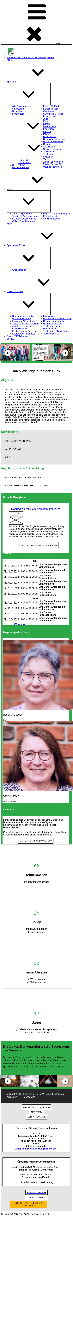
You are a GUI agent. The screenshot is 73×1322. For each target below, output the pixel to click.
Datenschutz (28, 1097)
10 (15, 623)
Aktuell (10, 60)
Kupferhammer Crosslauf (24, 331)
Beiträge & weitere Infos (24, 219)
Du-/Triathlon (18, 165)
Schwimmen (49, 146)
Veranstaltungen (36, 291)
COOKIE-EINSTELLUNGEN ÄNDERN (29, 1204)
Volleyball (48, 157)
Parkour (47, 131)
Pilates (46, 134)
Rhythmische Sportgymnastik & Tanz (54, 137)
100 (23, 623)
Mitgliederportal (50, 216)
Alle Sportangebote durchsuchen (21, 107)
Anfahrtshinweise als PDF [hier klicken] (36, 1149)
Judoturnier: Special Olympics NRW (22, 327)
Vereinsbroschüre (52, 219)
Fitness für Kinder (52, 106)
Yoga (45, 159)
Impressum (11, 1097)
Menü (36, 22)
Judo (45, 119)
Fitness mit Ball (50, 109)
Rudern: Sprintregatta (54, 321)
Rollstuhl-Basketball (53, 141)
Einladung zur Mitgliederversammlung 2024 (34, 508)
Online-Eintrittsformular (23, 221)
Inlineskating (49, 116)
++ (29, 623)
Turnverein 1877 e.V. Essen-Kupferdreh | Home (30, 57)
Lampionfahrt (49, 316)
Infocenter (32, 189)
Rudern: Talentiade (52, 323)
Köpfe (10, 224)
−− (8, 623)
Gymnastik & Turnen (53, 114)
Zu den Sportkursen (53, 162)
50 (18, 623)
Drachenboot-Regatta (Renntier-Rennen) (23, 317)
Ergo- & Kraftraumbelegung (56, 213)
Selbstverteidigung (52, 149)
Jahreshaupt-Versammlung (25, 323)
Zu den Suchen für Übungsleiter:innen (52, 165)
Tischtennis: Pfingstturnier (56, 331)
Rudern (47, 144)
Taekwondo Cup (51, 334)
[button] (36, 441)
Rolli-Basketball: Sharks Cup (57, 318)
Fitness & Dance (20, 167)
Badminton (17, 111)
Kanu (45, 121)
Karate (46, 124)
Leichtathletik (49, 126)
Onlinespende (19, 270)
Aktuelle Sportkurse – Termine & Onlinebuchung (25, 214)
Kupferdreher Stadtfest (23, 334)
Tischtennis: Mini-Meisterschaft (52, 327)
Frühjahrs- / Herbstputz (23, 321)
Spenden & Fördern (37, 245)
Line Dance (49, 129)
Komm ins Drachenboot (24, 161)
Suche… (11, 339)
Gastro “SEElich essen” (18, 336)
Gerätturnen (49, 111)
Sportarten (33, 82)
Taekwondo (49, 151)
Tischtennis (48, 154)
